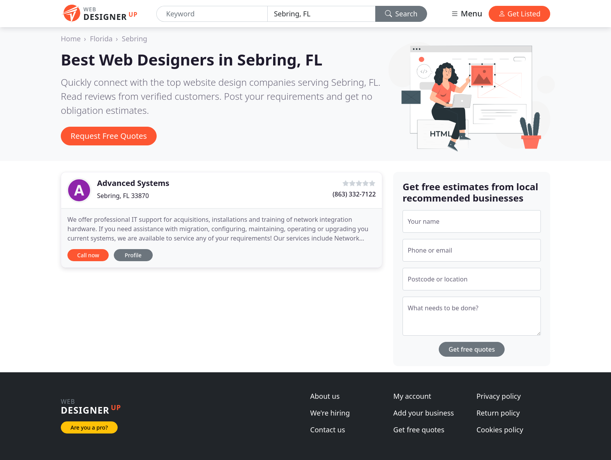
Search (401, 13)
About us (325, 396)
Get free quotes (472, 349)
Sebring (134, 38)
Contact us (327, 429)
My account (412, 396)
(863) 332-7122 (354, 194)
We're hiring (330, 413)
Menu (466, 13)
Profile (133, 255)
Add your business (423, 413)
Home (71, 38)
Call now (88, 255)
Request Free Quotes (109, 136)
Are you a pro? (89, 427)
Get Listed (519, 13)
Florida (101, 38)
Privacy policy (499, 396)
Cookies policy (500, 429)
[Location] (321, 14)
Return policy (498, 413)
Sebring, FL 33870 (123, 195)
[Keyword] (212, 14)
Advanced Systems (133, 183)
